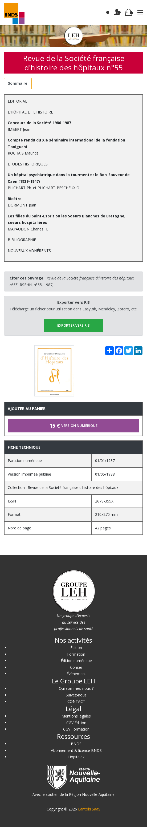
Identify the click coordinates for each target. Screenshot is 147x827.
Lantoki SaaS (89, 809)
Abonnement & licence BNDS (76, 750)
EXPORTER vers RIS (73, 325)
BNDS (76, 743)
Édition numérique (76, 660)
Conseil (76, 667)
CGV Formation (76, 729)
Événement (76, 673)
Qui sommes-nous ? (76, 688)
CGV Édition (76, 722)
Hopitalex (76, 756)
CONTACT (76, 701)
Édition (76, 647)
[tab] (18, 83)
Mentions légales (76, 716)
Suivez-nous (76, 695)
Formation (76, 654)
